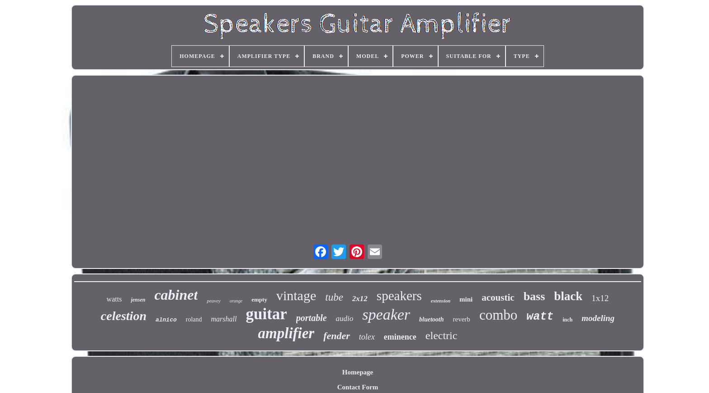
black (568, 296)
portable (311, 318)
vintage (296, 295)
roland (194, 319)
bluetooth (431, 319)
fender (336, 335)
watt (539, 316)
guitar (266, 314)
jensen (138, 300)
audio (345, 318)
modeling (597, 318)
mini (466, 299)
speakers (399, 295)
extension (440, 300)
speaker (386, 314)
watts (114, 299)
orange (236, 300)
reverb (461, 319)
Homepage (357, 372)
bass (534, 296)
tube (334, 297)
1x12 (600, 298)
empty (259, 299)
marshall (224, 319)
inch (567, 319)
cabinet (176, 295)
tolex (367, 336)
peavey (214, 300)
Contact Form (357, 387)
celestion (124, 316)
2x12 (360, 298)
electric (441, 335)
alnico (166, 319)
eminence (400, 336)
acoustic (498, 297)
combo (498, 315)
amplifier (286, 333)
